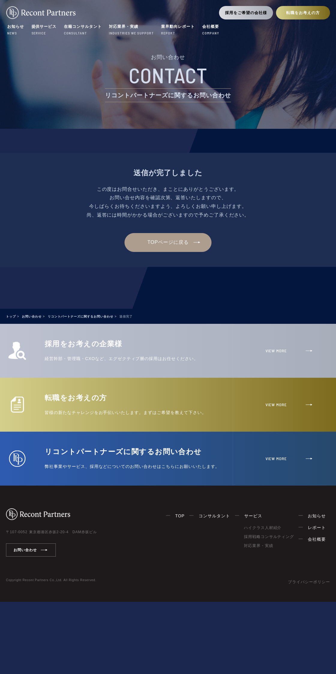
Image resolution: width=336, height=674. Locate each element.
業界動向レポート (178, 30)
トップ (11, 316)
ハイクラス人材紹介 (263, 527)
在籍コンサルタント (83, 30)
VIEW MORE (276, 350)
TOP (179, 515)
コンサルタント (214, 515)
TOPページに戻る (167, 242)
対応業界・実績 (131, 30)
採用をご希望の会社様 (246, 12)
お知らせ (15, 30)
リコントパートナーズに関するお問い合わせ (80, 316)
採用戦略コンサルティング (269, 536)
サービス (253, 515)
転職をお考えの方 (303, 12)
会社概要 (210, 30)
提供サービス (44, 30)
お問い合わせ (32, 316)
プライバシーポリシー (309, 582)
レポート (317, 527)
